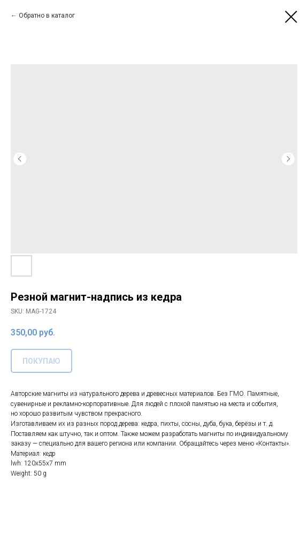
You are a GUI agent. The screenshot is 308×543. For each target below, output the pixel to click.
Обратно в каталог (47, 15)
